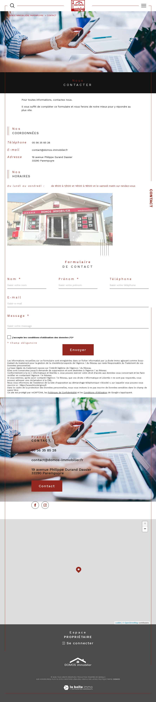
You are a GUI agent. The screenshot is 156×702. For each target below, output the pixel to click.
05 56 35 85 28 (41, 142)
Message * (18, 316)
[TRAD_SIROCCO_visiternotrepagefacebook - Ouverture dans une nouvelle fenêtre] (35, 505)
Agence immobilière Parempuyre (25, 15)
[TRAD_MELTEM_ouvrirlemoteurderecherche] (12, 5)
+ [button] (145, 523)
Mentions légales (72, 679)
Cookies (116, 679)
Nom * (14, 279)
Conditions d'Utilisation (95, 392)
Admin (84, 679)
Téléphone (121, 279)
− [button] (145, 529)
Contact (151, 198)
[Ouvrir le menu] (144, 5)
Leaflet (118, 623)
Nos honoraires (43, 679)
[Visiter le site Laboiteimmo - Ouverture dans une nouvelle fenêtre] (78, 691)
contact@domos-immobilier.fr (50, 149)
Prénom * (69, 279)
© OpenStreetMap (130, 623)
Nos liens (92, 679)
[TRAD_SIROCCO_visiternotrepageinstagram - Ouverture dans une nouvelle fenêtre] (45, 505)
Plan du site (57, 679)
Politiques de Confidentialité (62, 392)
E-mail (14, 297)
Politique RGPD (104, 679)
